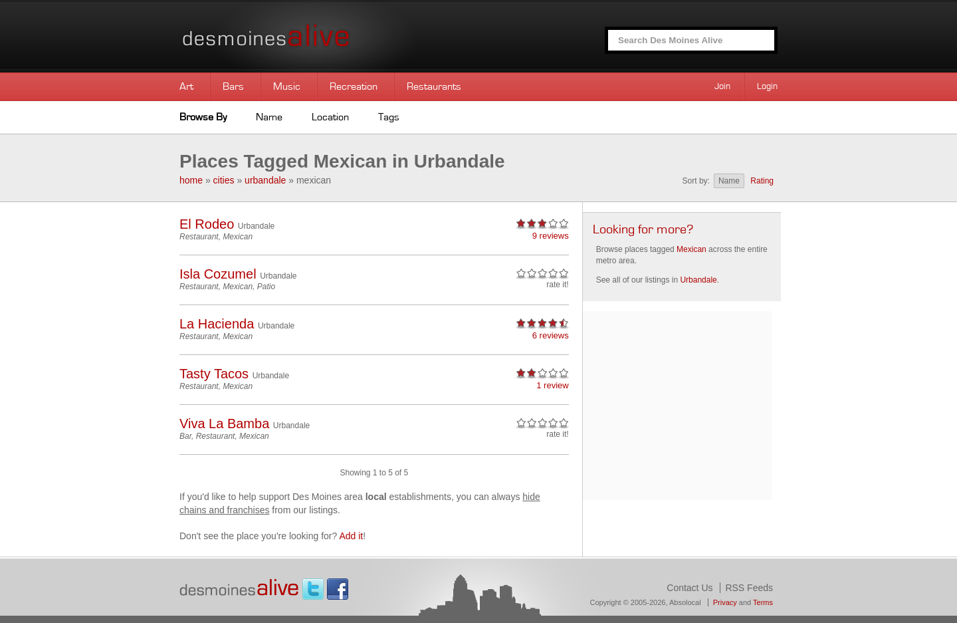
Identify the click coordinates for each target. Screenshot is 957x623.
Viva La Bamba (224, 423)
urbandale (265, 180)
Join (722, 86)
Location (330, 117)
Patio (266, 286)
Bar (185, 436)
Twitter (313, 589)
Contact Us (689, 587)
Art (186, 86)
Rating (762, 181)
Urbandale (256, 226)
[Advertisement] (677, 404)
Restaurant (199, 236)
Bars (233, 86)
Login (767, 86)
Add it (351, 536)
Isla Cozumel (218, 274)
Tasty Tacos (214, 373)
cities (224, 180)
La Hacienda (216, 323)
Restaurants (434, 86)
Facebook (337, 589)
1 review (552, 385)
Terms (763, 602)
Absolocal (685, 602)
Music (286, 86)
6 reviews (550, 335)
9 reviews (550, 236)
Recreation (353, 86)
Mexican (238, 236)
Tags (388, 117)
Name (269, 117)
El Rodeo (206, 224)
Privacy (725, 602)
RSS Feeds (749, 587)
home (191, 180)
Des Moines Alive (312, 36)
